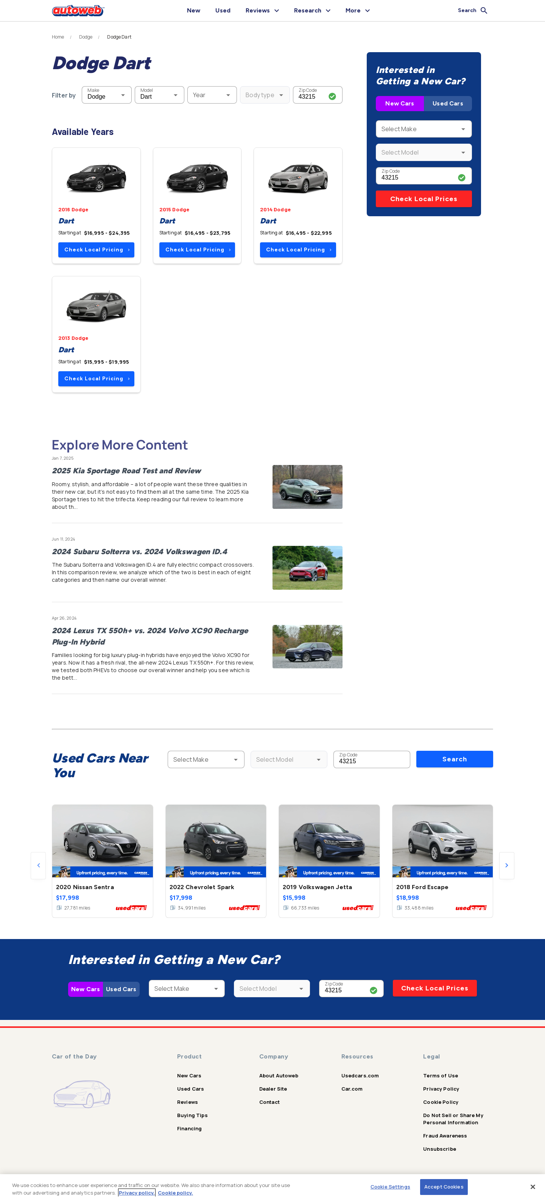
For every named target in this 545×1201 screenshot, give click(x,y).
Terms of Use (440, 1075)
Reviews (187, 1102)
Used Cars (448, 103)
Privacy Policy (441, 1088)
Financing (189, 1128)
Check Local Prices (424, 199)
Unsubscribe (439, 1148)
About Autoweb (278, 1075)
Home (58, 37)
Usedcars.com (360, 1075)
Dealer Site (273, 1088)
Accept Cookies (444, 1186)
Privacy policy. (137, 1192)
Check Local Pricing (97, 249)
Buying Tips (192, 1115)
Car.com (352, 1088)
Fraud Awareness (445, 1135)
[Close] (533, 1186)
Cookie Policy (440, 1102)
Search (454, 759)
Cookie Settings (390, 1186)
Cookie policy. (175, 1192)
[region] (272, 1187)
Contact (269, 1102)
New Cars (399, 103)
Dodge (86, 37)
